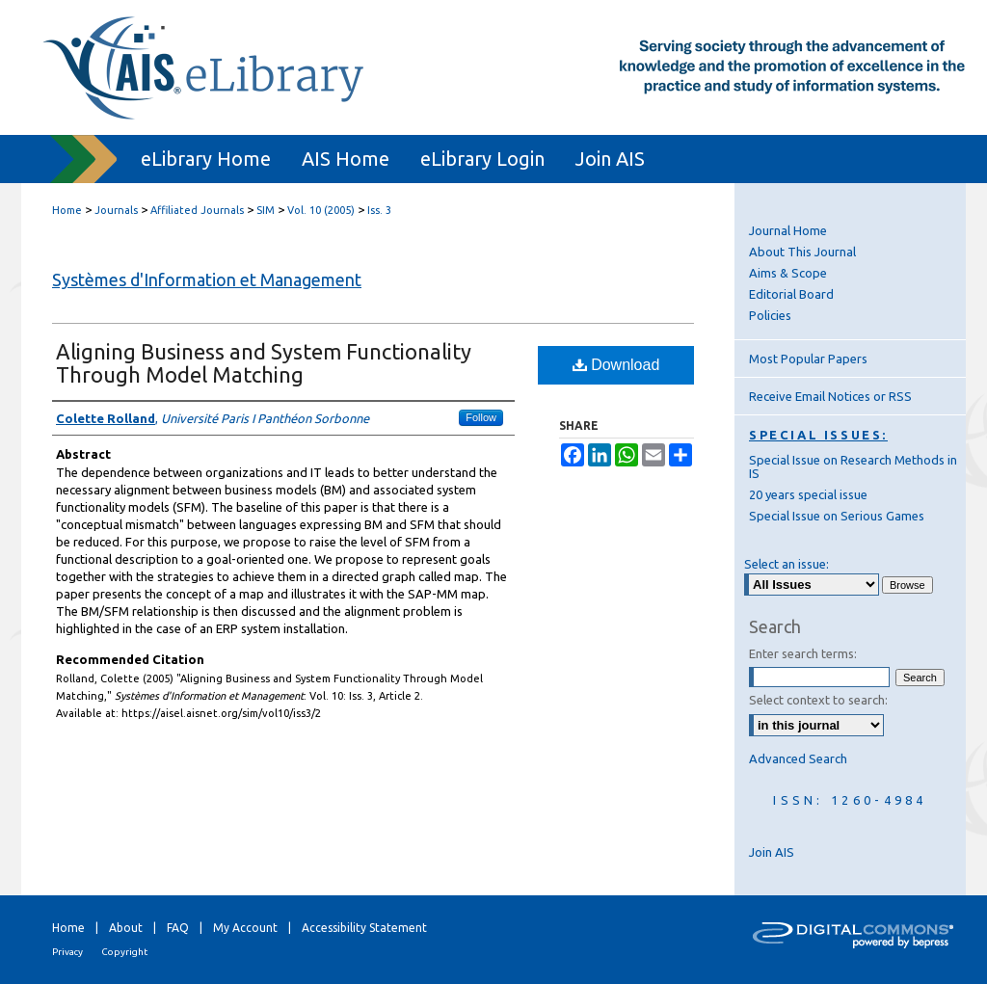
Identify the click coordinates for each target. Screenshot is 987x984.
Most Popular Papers (808, 358)
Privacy (67, 951)
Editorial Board (791, 294)
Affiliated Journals (197, 210)
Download (616, 365)
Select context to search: (818, 699)
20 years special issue (808, 494)
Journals (116, 210)
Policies (770, 315)
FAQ (178, 927)
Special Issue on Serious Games (836, 515)
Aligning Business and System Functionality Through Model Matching (263, 362)
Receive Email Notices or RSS (830, 396)
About (126, 927)
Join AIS (771, 852)
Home (67, 210)
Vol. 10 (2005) (321, 210)
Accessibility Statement (364, 927)
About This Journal (802, 251)
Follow (481, 417)
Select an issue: (786, 564)
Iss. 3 (379, 210)
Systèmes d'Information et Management (206, 279)
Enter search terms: (803, 653)
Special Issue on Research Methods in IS (853, 466)
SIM (265, 210)
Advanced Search (798, 758)
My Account (245, 927)
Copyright (124, 951)
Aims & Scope (788, 272)
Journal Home (788, 230)
